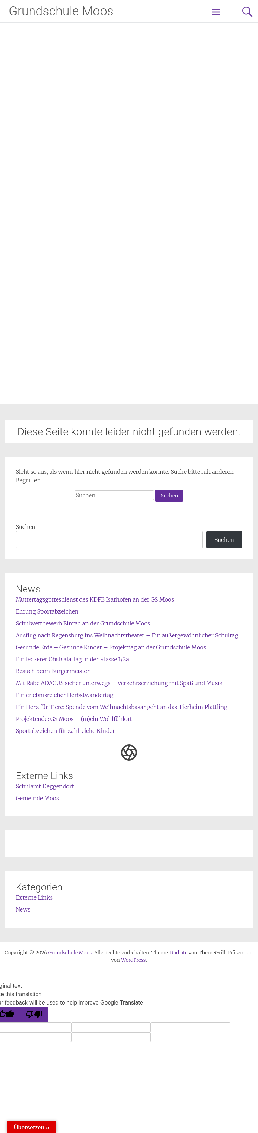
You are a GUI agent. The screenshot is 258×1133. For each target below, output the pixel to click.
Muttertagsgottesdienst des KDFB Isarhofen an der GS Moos (95, 599)
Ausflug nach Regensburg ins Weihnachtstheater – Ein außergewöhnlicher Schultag (127, 635)
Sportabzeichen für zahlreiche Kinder (65, 730)
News (23, 909)
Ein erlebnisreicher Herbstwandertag (65, 694)
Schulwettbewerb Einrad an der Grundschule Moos (83, 623)
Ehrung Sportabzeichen (47, 611)
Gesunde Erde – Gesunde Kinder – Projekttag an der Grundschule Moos (111, 647)
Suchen (26, 526)
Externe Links (34, 897)
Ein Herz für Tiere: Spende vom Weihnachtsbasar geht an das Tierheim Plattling (121, 706)
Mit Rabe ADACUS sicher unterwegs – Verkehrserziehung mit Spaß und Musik (119, 683)
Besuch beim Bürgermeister (53, 671)
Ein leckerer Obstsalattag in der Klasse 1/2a (72, 659)
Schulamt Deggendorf (45, 786)
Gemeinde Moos (37, 798)
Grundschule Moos (61, 11)
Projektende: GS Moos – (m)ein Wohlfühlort (74, 718)
